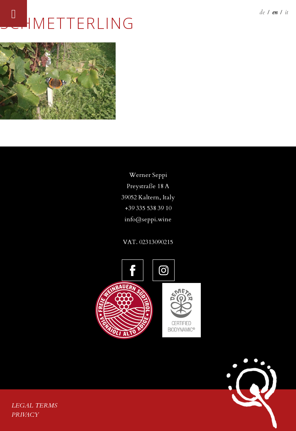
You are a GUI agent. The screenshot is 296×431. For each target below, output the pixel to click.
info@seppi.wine (148, 219)
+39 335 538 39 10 (148, 208)
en (275, 12)
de (262, 12)
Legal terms (34, 405)
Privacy (25, 415)
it (286, 12)
